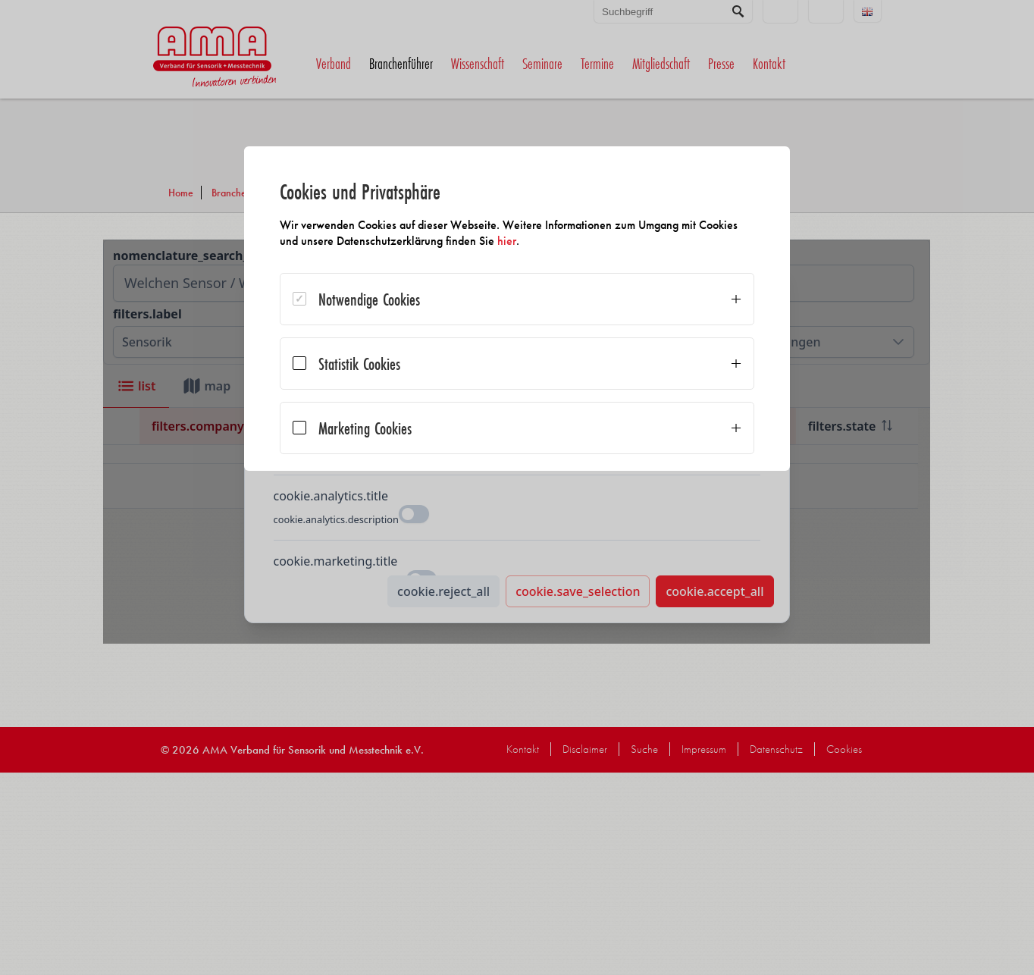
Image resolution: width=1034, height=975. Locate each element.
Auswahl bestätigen (361, 500)
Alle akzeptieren (673, 534)
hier (561, 241)
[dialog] (517, 364)
